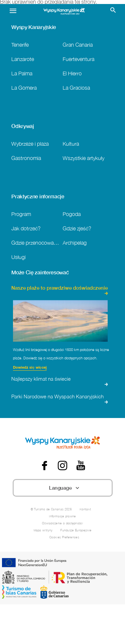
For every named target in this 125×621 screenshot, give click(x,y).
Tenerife (20, 44)
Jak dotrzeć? (26, 228)
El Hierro (72, 73)
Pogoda (72, 214)
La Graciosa (76, 87)
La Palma (21, 73)
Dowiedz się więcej (29, 368)
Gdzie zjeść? (77, 228)
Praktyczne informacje (37, 196)
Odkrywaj (22, 126)
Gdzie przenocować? (35, 242)
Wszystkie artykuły (83, 158)
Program (21, 214)
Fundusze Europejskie (75, 530)
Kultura (71, 143)
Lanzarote (22, 59)
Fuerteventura (78, 59)
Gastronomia (26, 158)
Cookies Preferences (64, 537)
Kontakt (85, 509)
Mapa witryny (43, 530)
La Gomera (24, 87)
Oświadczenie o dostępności (62, 523)
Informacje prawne (62, 516)
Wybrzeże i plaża (30, 143)
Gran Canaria (78, 44)
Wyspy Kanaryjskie (33, 27)
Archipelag (75, 242)
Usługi (18, 257)
